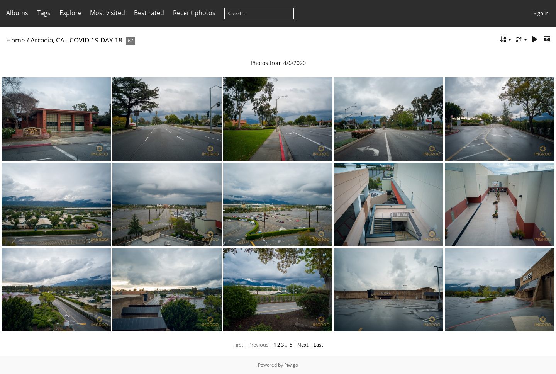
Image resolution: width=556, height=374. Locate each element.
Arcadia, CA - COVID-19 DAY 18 (76, 40)
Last (318, 344)
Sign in (541, 13)
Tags (44, 12)
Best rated (149, 12)
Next (303, 344)
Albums (17, 12)
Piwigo (291, 365)
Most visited (107, 12)
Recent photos (194, 12)
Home (15, 40)
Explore (70, 12)
